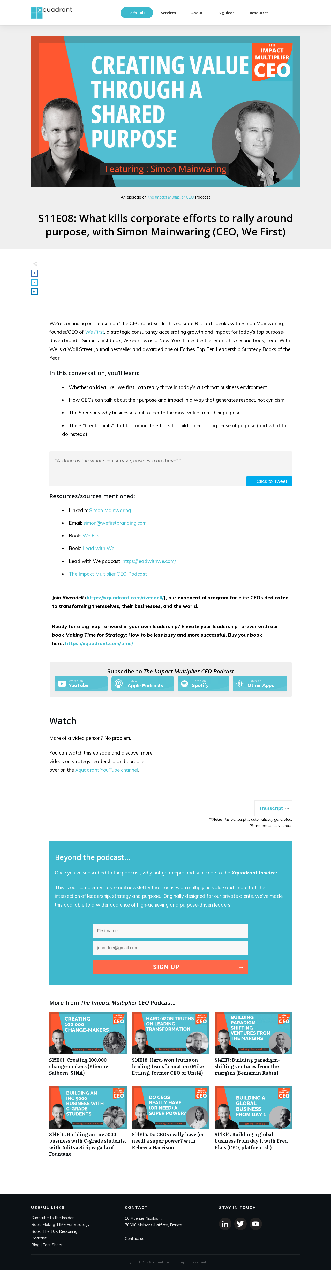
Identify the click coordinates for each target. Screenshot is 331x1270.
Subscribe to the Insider (52, 1217)
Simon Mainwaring (110, 510)
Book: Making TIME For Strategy (60, 1224)
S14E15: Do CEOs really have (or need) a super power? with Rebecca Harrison (170, 1124)
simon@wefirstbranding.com (115, 523)
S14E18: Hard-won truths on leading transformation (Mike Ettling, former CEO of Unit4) (170, 1046)
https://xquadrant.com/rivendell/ (125, 598)
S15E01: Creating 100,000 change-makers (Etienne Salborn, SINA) (88, 1046)
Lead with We (98, 548)
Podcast (39, 1238)
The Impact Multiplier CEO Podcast (108, 574)
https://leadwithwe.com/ (149, 561)
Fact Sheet (53, 1244)
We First (94, 332)
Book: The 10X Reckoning (54, 1231)
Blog (35, 1244)
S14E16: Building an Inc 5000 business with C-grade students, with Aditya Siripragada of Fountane (88, 1124)
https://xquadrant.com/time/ (99, 643)
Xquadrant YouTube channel (106, 770)
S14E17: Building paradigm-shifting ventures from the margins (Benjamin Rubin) (253, 1046)
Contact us (134, 1238)
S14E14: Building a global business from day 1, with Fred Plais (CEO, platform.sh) (253, 1124)
